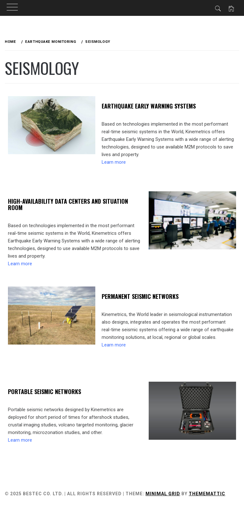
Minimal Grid (163, 493)
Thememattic (207, 493)
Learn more (114, 162)
